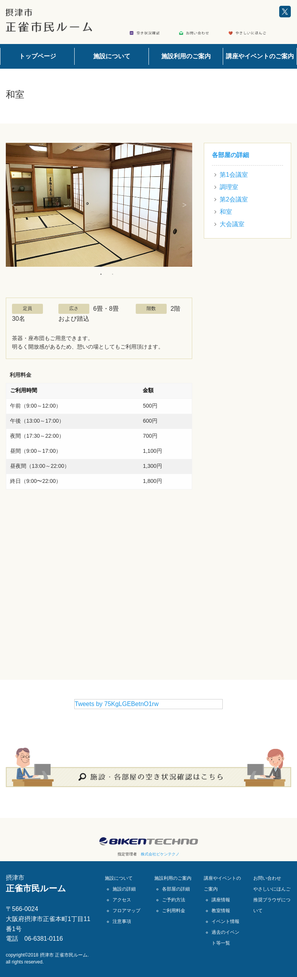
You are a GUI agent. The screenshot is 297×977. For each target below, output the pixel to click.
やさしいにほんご (271, 889)
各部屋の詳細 (230, 155)
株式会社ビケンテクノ (160, 854)
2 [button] (112, 274)
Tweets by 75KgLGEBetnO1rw (117, 704)
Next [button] (184, 205)
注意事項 (122, 921)
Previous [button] (13, 205)
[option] (99, 205)
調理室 (229, 187)
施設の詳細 (124, 889)
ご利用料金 (173, 910)
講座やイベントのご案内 (260, 56)
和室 (226, 211)
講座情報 (221, 899)
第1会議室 (234, 174)
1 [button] (101, 274)
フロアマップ (126, 910)
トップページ (37, 56)
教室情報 (221, 910)
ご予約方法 (173, 899)
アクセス (122, 899)
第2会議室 (234, 199)
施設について (111, 56)
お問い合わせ (267, 878)
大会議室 (232, 224)
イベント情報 (225, 921)
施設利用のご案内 (186, 56)
